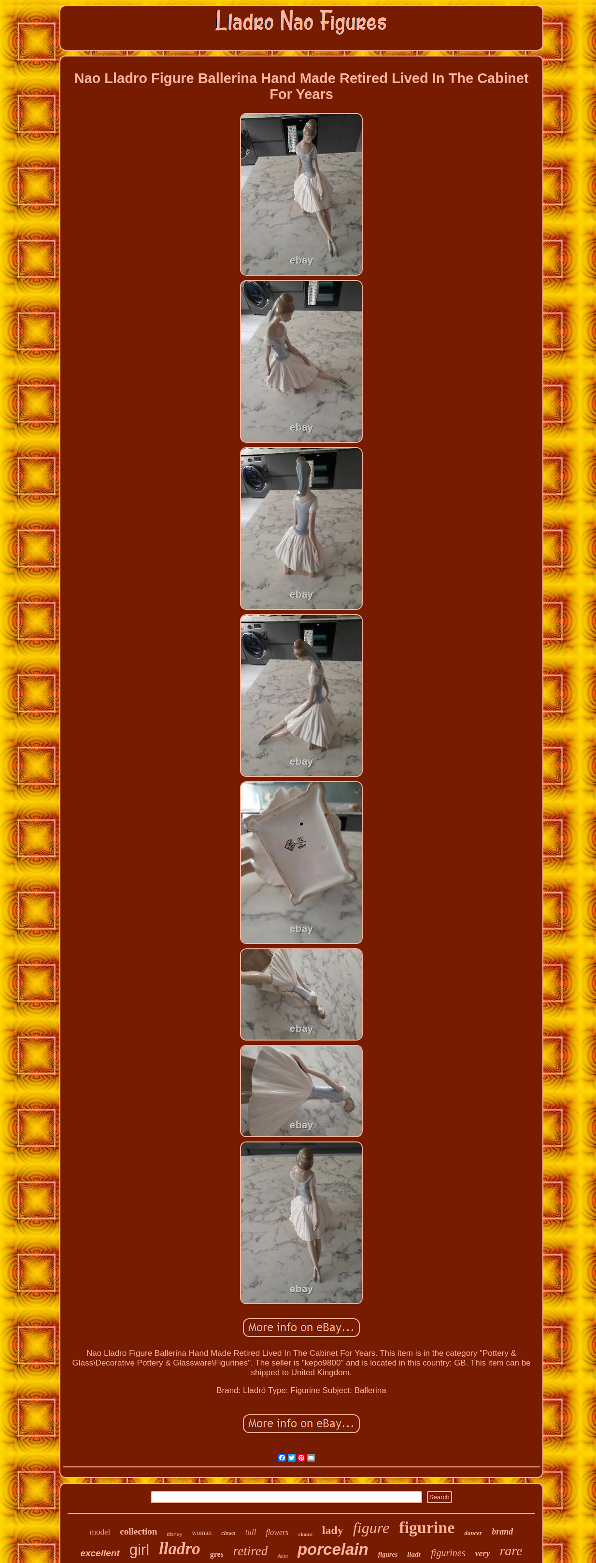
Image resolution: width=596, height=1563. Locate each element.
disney (174, 1534)
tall (250, 1531)
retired (250, 1551)
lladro (179, 1548)
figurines (448, 1553)
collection (138, 1531)
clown (228, 1533)
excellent (99, 1553)
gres (217, 1554)
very (482, 1553)
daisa (282, 1556)
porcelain (333, 1549)
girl (139, 1549)
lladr (414, 1554)
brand (502, 1531)
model (100, 1531)
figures (387, 1554)
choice (305, 1534)
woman (202, 1532)
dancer (473, 1532)
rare (510, 1550)
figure (371, 1527)
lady (332, 1530)
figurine (426, 1527)
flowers (277, 1532)
